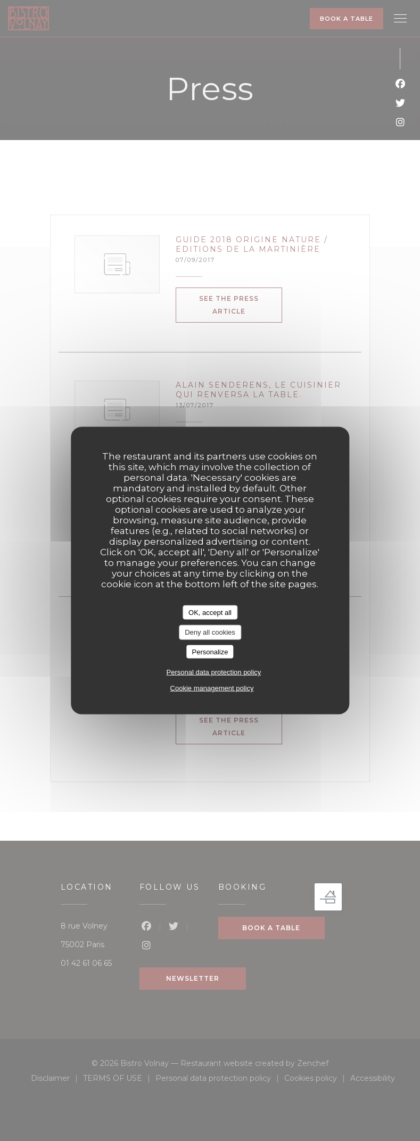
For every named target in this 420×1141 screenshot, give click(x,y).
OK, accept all (210, 612)
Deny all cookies (210, 632)
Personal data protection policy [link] (214, 672)
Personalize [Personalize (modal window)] (210, 651)
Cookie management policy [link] (212, 688)
